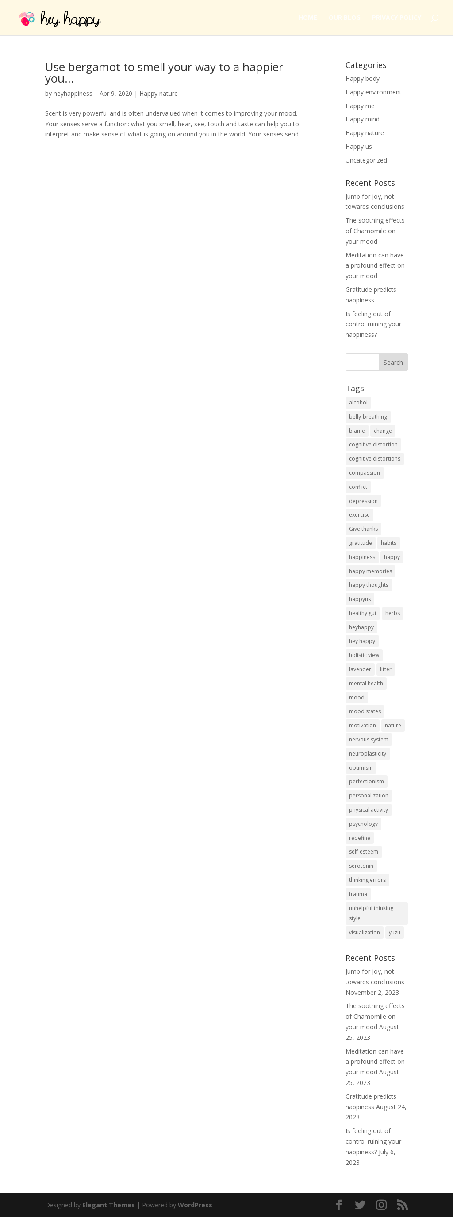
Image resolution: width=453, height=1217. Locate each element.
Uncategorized (366, 160)
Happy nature (158, 93)
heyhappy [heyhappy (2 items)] (361, 627)
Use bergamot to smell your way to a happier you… (164, 72)
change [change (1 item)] (383, 431)
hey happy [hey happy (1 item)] (362, 641)
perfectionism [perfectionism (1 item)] (366, 781)
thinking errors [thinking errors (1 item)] (367, 880)
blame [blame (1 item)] (357, 431)
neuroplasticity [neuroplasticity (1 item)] (367, 753)
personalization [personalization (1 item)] (368, 795)
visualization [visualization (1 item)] (364, 932)
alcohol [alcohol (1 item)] (358, 402)
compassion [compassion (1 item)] (364, 472)
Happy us (359, 146)
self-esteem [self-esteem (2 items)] (363, 851)
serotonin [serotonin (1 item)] (361, 865)
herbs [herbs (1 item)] (392, 613)
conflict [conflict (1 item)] (358, 487)
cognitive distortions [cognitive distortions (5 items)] (374, 458)
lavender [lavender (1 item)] (360, 669)
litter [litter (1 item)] (386, 669)
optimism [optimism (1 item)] (361, 767)
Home (308, 18)
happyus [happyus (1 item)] (360, 599)
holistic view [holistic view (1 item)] (364, 655)
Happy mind (363, 119)
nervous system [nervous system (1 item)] (368, 739)
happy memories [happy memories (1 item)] (370, 571)
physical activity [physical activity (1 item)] (368, 809)
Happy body (363, 78)
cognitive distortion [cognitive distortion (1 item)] (373, 444)
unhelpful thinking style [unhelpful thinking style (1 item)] (371, 913)
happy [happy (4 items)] (392, 557)
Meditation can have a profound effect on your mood (375, 265)
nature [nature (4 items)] (393, 725)
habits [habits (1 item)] (388, 543)
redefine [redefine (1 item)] (359, 838)
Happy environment (374, 92)
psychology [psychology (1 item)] (363, 824)
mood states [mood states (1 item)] (365, 711)
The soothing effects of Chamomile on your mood (375, 231)
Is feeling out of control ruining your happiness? (373, 324)
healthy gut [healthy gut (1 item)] (362, 613)
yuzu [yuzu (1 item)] (394, 932)
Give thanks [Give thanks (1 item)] (363, 529)
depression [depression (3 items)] (363, 501)
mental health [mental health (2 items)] (366, 683)
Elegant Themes (108, 1205)
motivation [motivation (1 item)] (362, 725)
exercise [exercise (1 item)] (359, 514)
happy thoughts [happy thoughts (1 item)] (368, 585)
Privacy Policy (396, 18)
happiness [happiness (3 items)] (362, 557)
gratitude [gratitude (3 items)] (360, 543)
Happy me (360, 106)
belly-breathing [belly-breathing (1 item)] (368, 416)
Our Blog (345, 18)
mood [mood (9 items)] (357, 697)
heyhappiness (73, 93)
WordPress (195, 1205)
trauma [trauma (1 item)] (358, 894)
